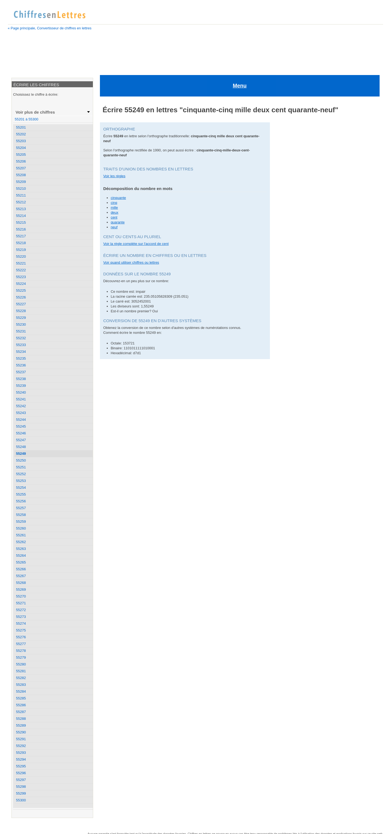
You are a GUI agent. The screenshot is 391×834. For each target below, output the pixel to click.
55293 (21, 753)
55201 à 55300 (26, 119)
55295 (21, 766)
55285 (21, 698)
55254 (21, 488)
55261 (21, 535)
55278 (21, 651)
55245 (21, 426)
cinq (114, 172)
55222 (21, 270)
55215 (21, 222)
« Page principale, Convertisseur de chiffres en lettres (50, 28)
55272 (21, 610)
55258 (21, 515)
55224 (21, 284)
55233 (21, 345)
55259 (21, 521)
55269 (21, 589)
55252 (21, 474)
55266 (21, 569)
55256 (21, 501)
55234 (21, 352)
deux (114, 182)
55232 (21, 338)
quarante (118, 192)
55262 (21, 542)
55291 (21, 739)
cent (114, 187)
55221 (21, 263)
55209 (21, 182)
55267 (21, 576)
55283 (21, 685)
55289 (21, 725)
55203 (21, 141)
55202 (21, 134)
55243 (21, 413)
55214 (21, 216)
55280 (21, 664)
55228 (21, 311)
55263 (21, 549)
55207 (21, 168)
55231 (21, 331)
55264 (21, 555)
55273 (21, 617)
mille (114, 177)
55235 (21, 358)
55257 (21, 508)
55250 (21, 460)
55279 (21, 657)
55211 (21, 195)
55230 (21, 324)
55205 (21, 155)
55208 (21, 175)
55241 (21, 399)
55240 (21, 392)
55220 (21, 256)
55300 (21, 800)
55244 (21, 420)
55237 (21, 372)
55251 (21, 467)
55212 (21, 202)
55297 (21, 780)
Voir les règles (114, 146)
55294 (21, 759)
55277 (21, 644)
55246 (21, 433)
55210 (21, 188)
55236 (21, 365)
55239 (21, 386)
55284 (21, 691)
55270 (21, 596)
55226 (21, 297)
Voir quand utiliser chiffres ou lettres (131, 232)
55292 (21, 746)
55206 (21, 161)
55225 (21, 290)
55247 (21, 440)
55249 (21, 454)
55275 (21, 630)
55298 (21, 787)
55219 (21, 250)
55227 (21, 304)
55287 (21, 712)
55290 (21, 732)
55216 (21, 229)
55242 (21, 406)
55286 (21, 705)
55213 (21, 209)
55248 (21, 447)
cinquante (118, 168)
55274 (21, 623)
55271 (21, 603)
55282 (21, 678)
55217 (21, 236)
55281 (21, 671)
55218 (21, 243)
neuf (114, 197)
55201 (21, 127)
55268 (21, 583)
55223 (21, 277)
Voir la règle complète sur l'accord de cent (136, 213)
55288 (21, 719)
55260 (21, 528)
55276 (21, 637)
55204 (21, 148)
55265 (21, 562)
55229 (21, 318)
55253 (21, 481)
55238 (21, 379)
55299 (21, 793)
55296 (21, 773)
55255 (21, 494)
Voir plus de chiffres (35, 112)
